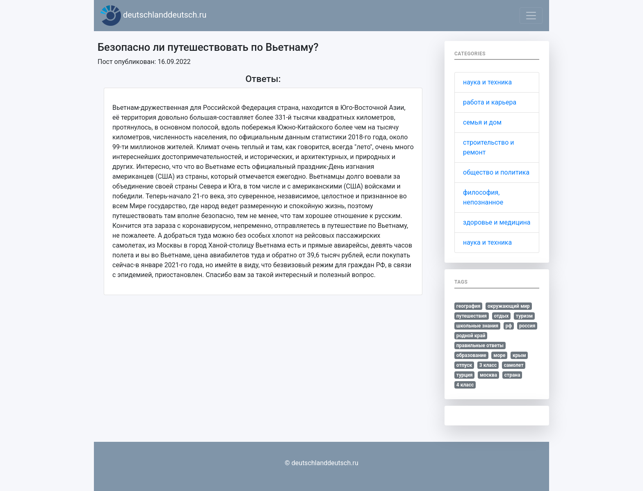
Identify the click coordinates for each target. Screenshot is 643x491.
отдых (501, 316)
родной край (471, 336)
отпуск (464, 365)
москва (488, 375)
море (499, 355)
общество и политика (496, 172)
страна (512, 375)
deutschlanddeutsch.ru (153, 15)
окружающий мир (509, 306)
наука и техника (487, 82)
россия (527, 326)
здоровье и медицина (496, 222)
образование (471, 355)
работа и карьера (489, 102)
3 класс (488, 365)
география (468, 306)
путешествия (471, 316)
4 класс (465, 385)
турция (464, 375)
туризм (524, 316)
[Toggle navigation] (531, 15)
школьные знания (477, 326)
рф (509, 326)
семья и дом (482, 122)
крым (519, 355)
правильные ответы (480, 345)
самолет (514, 365)
